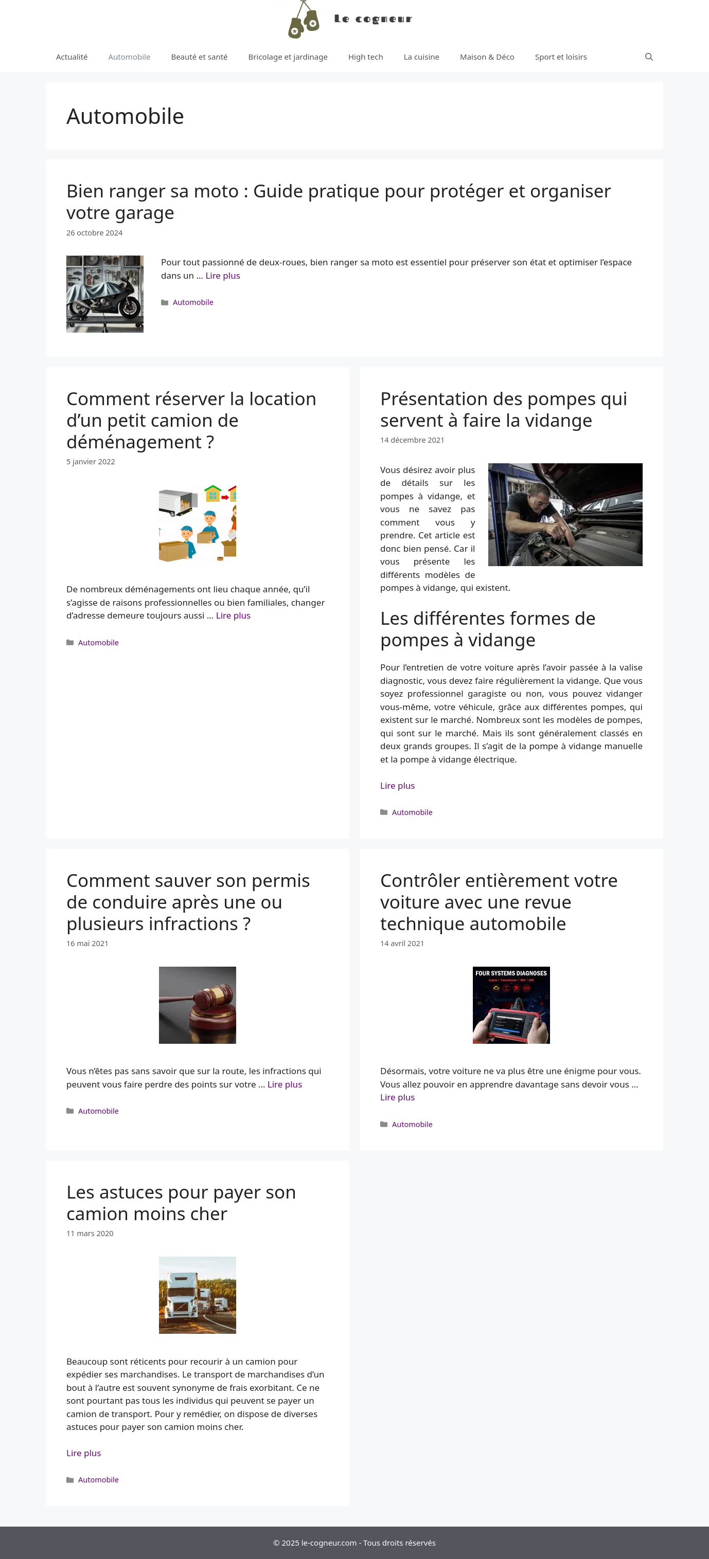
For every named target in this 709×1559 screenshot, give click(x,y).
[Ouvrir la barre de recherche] (649, 56)
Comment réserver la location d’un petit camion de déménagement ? (191, 420)
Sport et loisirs (561, 56)
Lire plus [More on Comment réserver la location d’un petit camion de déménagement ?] (233, 615)
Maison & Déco (487, 56)
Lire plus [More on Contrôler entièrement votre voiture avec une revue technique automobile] (397, 1097)
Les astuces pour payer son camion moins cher (181, 1202)
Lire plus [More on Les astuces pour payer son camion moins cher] (83, 1453)
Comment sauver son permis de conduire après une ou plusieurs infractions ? (188, 901)
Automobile (130, 56)
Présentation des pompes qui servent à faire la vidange (504, 409)
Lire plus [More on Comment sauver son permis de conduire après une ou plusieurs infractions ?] (285, 1084)
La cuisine (421, 56)
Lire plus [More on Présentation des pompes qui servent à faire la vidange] (397, 785)
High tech (365, 56)
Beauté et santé (199, 56)
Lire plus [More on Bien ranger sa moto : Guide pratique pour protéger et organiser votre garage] (222, 275)
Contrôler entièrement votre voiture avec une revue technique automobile (499, 901)
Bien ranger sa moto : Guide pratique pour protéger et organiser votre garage (338, 201)
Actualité (72, 56)
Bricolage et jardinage (288, 56)
